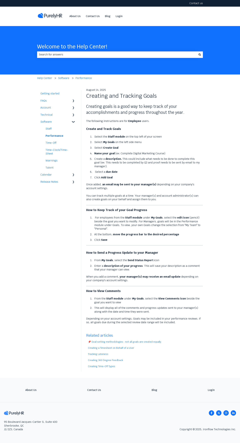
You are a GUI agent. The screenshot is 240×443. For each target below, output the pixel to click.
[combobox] (117, 54)
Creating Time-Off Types (101, 366)
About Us (75, 16)
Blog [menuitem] (154, 390)
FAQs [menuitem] (43, 100)
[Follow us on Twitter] (218, 413)
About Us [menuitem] (30, 390)
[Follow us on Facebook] (211, 413)
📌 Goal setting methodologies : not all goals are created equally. (125, 341)
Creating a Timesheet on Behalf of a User (111, 347)
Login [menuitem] (211, 390)
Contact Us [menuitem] (94, 390)
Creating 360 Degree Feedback (105, 360)
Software (63, 78)
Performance (83, 78)
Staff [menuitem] (49, 128)
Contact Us (93, 16)
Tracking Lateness (98, 354)
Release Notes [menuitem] (49, 182)
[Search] (200, 54)
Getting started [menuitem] (49, 93)
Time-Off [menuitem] (51, 143)
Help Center (44, 78)
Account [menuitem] (45, 107)
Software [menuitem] (46, 121)
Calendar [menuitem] (46, 174)
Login (119, 16)
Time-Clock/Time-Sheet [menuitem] (57, 151)
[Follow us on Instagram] (226, 413)
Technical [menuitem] (46, 114)
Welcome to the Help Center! (72, 46)
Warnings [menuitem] (52, 160)
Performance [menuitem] (54, 136)
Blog (107, 16)
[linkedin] (233, 413)
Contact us (196, 3)
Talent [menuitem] (50, 167)
